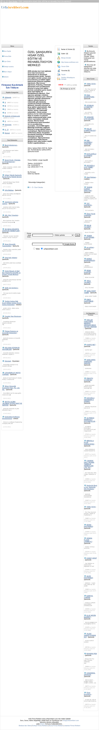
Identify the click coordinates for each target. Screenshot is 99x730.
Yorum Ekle (65, 66)
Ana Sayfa (7, 51)
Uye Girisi (7, 61)
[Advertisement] (65, 22)
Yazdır (63, 74)
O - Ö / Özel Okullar (36, 187)
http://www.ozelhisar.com (69, 62)
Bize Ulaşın (8, 72)
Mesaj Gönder (66, 58)
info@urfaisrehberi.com (71, 720)
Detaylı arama (8, 66)
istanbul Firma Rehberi (72, 725)
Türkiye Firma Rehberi (40, 725)
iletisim (6, 77)
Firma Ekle (7, 56)
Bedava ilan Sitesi (25, 725)
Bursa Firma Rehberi (56, 725)
